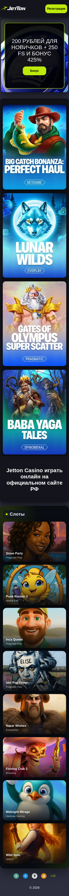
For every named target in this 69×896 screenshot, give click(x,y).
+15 (53, 876)
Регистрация (56, 8)
